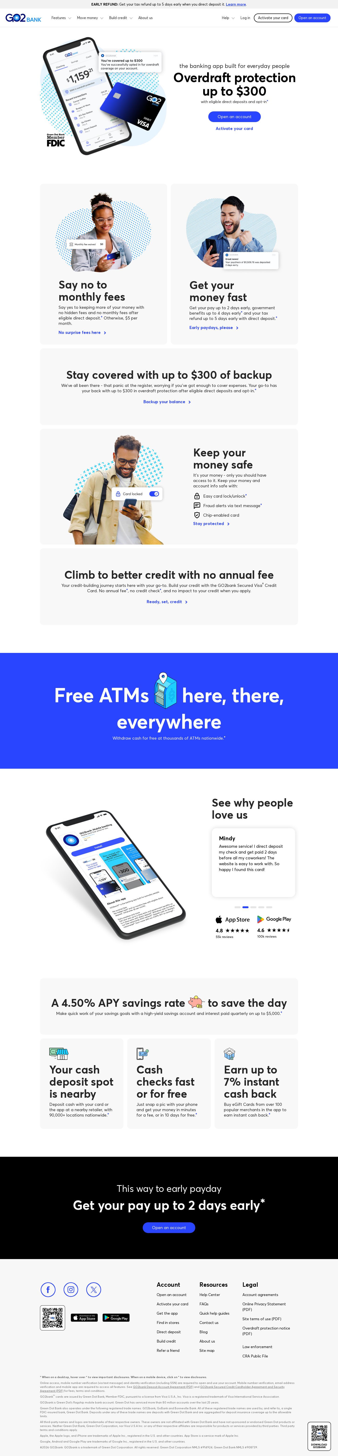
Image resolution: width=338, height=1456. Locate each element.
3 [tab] (253, 907)
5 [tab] (269, 907)
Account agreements (260, 1294)
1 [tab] (238, 907)
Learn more (236, 4)
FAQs (204, 1304)
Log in (245, 18)
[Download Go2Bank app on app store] (84, 1317)
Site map (207, 1350)
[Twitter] (93, 1289)
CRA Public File (255, 1356)
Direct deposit (169, 1332)
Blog (203, 1332)
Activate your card (273, 18)
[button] (69, 17)
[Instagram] (70, 1289)
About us (145, 18)
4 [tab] (261, 907)
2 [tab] (245, 907)
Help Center (209, 1294)
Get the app (167, 1313)
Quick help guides (214, 1313)
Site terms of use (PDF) (261, 1318)
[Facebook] (48, 1289)
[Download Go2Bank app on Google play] (116, 1317)
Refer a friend (168, 1350)
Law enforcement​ (257, 1346)
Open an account (172, 1294)
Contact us (209, 1322)
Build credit (166, 1341)
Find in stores (168, 1322)
